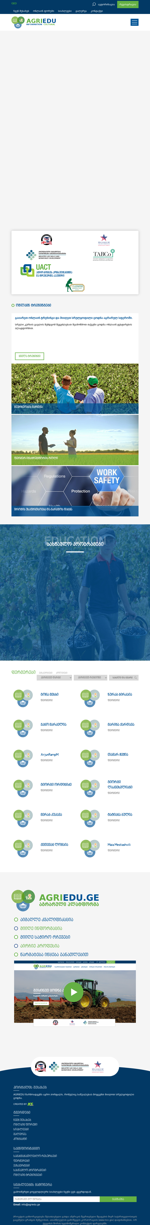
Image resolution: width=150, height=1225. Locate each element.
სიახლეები (65, 11)
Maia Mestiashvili (119, 845)
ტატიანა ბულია (120, 815)
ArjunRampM (49, 755)
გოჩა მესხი (49, 695)
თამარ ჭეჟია (118, 755)
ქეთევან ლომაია (54, 845)
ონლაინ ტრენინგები (27, 1175)
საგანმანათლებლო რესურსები (35, 1156)
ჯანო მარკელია (53, 725)
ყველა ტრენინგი (29, 356)
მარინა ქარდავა (121, 725)
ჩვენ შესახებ (21, 11)
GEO (14, 3)
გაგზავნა (118, 1199)
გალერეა (81, 11)
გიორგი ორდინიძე (56, 785)
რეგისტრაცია (127, 4)
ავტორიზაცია (106, 4)
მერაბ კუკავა (51, 815)
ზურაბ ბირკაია (120, 695)
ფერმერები (21, 1161)
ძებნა (135, 678)
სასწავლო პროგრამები (29, 1170)
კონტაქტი (97, 11)
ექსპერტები (21, 1165)
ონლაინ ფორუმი (43, 11)
